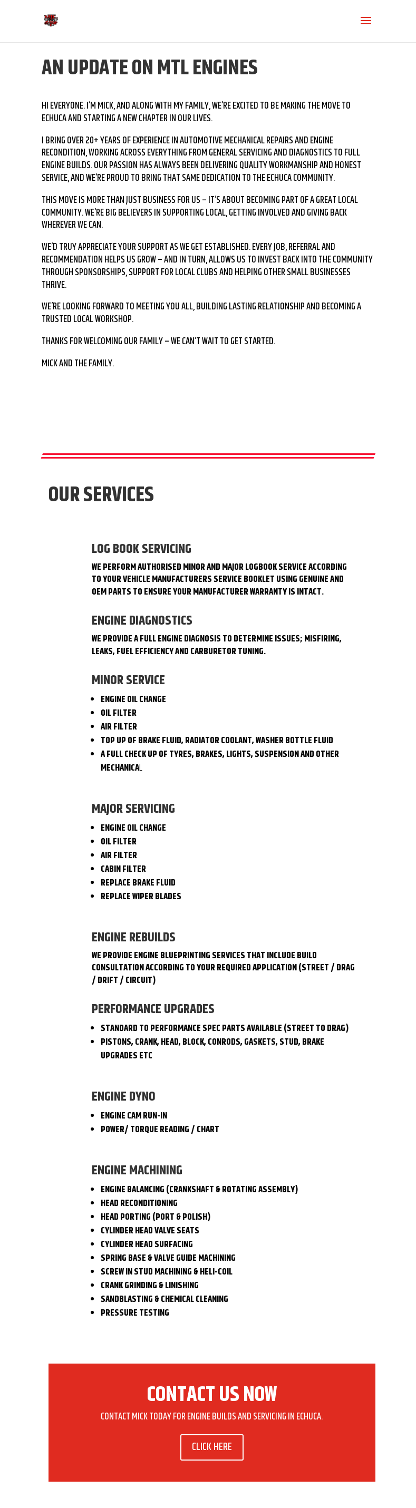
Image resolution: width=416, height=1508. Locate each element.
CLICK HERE (212, 1447)
